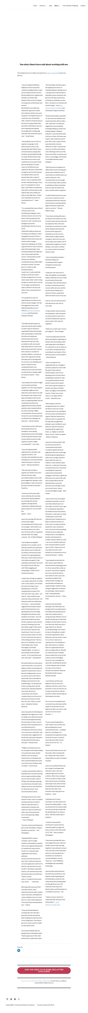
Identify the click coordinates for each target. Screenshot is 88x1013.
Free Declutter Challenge (70, 5)
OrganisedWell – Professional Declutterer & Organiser (20, 1005)
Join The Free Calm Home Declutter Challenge (44, 971)
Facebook (54, 73)
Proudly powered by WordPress (45, 1005)
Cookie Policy (33, 981)
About (56, 5)
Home (35, 5)
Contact (83, 5)
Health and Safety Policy (44, 981)
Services (42, 5)
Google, (48, 73)
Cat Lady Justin (55, 905)
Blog (50, 5)
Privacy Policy (25, 981)
